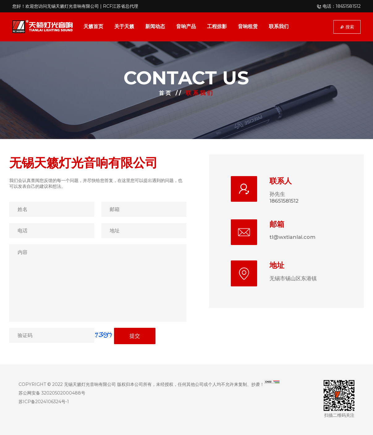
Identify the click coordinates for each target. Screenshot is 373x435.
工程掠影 (217, 26)
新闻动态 (155, 26)
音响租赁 (248, 26)
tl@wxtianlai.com (294, 238)
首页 (166, 93)
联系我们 (279, 26)
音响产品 (186, 26)
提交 (134, 336)
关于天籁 (124, 26)
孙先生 (277, 194)
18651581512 (286, 201)
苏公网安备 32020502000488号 (52, 393)
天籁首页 (93, 26)
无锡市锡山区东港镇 (294, 280)
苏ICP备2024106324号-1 (44, 401)
